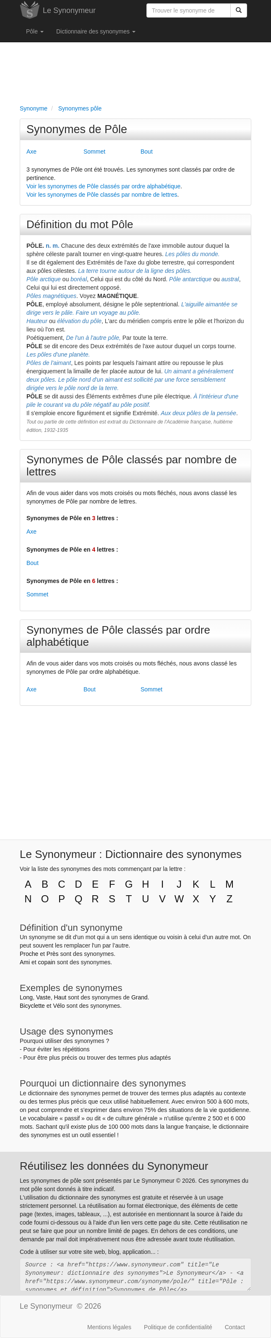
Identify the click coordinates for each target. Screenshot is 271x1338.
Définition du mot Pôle (79, 224)
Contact (235, 1327)
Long (26, 997)
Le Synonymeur (69, 10)
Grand (139, 997)
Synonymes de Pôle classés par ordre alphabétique (118, 636)
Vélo (59, 1005)
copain (46, 962)
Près (53, 953)
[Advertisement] (135, 71)
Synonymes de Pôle (76, 129)
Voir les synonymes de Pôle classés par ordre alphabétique (103, 186)
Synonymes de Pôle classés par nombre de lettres (131, 465)
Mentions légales (109, 1327)
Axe (31, 151)
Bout (147, 151)
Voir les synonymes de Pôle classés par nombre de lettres (101, 194)
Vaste (43, 997)
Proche (29, 953)
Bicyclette (32, 1005)
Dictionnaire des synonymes (96, 31)
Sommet (94, 151)
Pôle (35, 31)
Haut (60, 997)
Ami (25, 962)
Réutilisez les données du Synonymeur (114, 1166)
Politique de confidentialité (178, 1327)
